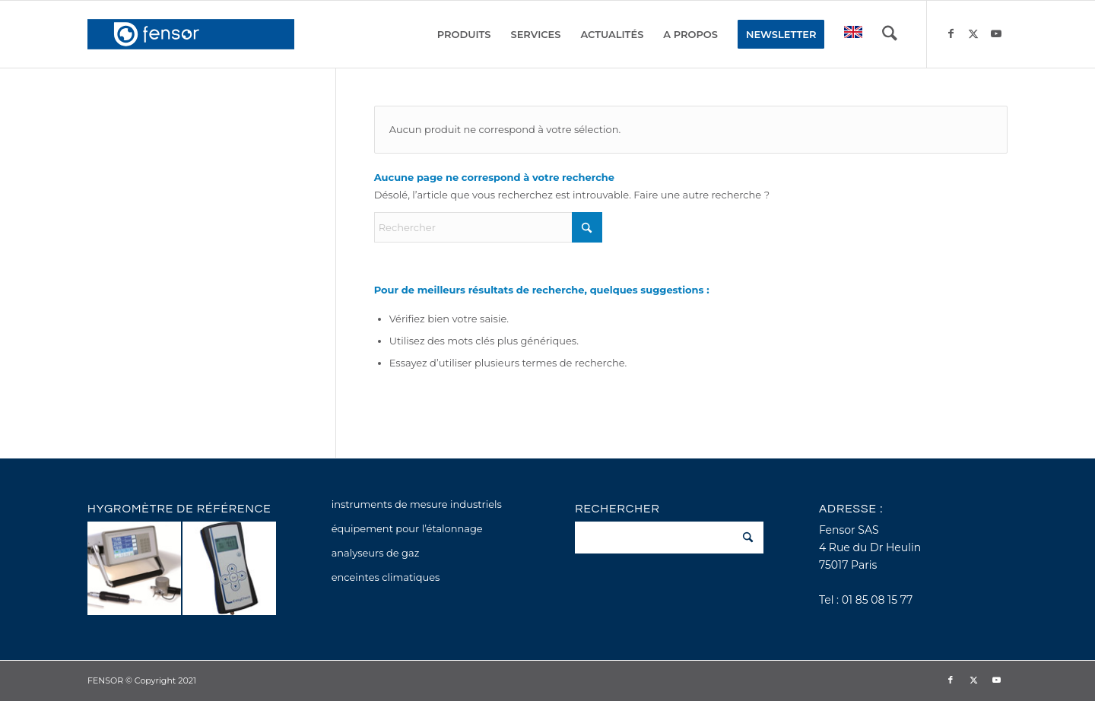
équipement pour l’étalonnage (407, 528)
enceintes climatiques (386, 577)
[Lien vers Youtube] (996, 33)
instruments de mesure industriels (417, 504)
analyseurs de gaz (376, 553)
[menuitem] (464, 34)
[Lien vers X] (973, 33)
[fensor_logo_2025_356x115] (190, 34)
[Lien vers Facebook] (950, 33)
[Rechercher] (889, 34)
